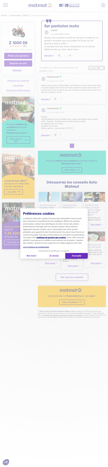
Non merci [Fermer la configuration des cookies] (31, 256)
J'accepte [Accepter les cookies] (76, 256)
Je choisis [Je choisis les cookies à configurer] (54, 256)
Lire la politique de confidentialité (36, 247)
